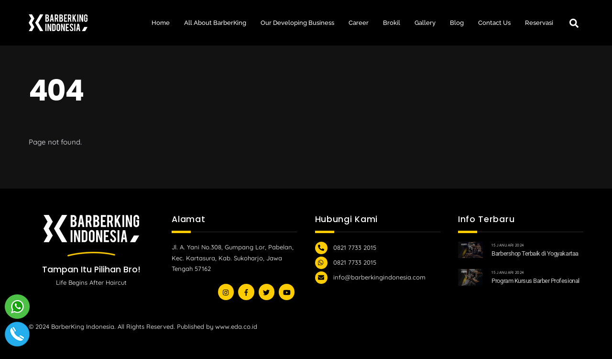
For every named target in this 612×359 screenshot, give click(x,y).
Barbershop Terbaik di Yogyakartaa (535, 253)
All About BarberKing (215, 22)
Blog (457, 22)
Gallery (425, 22)
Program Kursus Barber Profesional (535, 280)
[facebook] (246, 291)
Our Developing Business (297, 22)
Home (161, 22)
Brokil (391, 22)
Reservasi (539, 22)
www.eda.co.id (236, 326)
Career (359, 22)
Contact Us (494, 22)
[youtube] (266, 291)
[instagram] (226, 291)
